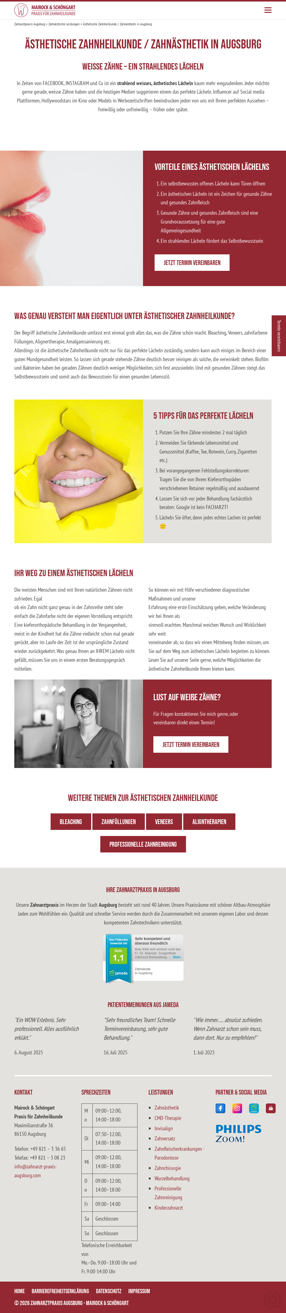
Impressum (139, 1291)
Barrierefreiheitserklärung (60, 1291)
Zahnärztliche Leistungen (64, 24)
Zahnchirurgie (168, 1167)
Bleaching (71, 822)
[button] (272, 1299)
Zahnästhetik (167, 1107)
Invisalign (164, 1128)
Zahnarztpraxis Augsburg (29, 24)
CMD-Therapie (168, 1117)
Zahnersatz (165, 1138)
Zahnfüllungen (119, 822)
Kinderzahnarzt (169, 1207)
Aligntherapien (209, 822)
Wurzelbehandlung (172, 1178)
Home (19, 1291)
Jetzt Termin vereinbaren (192, 263)
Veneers (164, 822)
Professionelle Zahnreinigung (143, 845)
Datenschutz (108, 1291)
